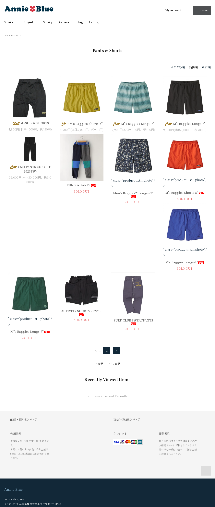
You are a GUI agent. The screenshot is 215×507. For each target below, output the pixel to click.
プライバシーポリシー (19, 479)
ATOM (66, 461)
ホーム (10, 455)
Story (48, 22)
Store (10, 22)
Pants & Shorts (12, 35)
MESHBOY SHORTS (30, 123)
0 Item (201, 10)
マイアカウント (63, 455)
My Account (173, 10)
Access (63, 22)
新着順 (206, 67)
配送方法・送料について (20, 467)
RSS (56, 461)
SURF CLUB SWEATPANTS (185, 255)
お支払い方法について (19, 461)
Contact (95, 22)
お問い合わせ (13, 485)
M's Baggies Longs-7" (185, 123)
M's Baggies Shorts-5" (82, 123)
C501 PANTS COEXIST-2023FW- (30, 169)
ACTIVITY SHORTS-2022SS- (133, 245)
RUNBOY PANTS (82, 185)
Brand (30, 22)
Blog (79, 22)
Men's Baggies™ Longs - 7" (133, 194)
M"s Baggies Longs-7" (133, 123)
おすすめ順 (177, 67)
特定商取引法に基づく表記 (21, 473)
